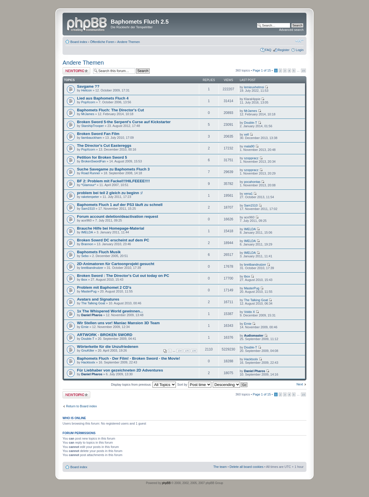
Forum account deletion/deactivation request (117, 216)
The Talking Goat (93, 303)
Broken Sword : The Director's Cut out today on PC (123, 275)
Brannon (87, 244)
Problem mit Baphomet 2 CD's (104, 287)
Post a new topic (76, 70)
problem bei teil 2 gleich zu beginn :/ (109, 193)
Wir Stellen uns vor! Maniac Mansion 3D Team (118, 323)
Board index (78, 42)
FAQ (268, 50)
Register (283, 50)
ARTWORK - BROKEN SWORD (104, 335)
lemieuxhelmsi (254, 87)
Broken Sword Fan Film (98, 134)
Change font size (299, 40)
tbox (84, 279)
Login (300, 50)
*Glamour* (88, 185)
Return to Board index (81, 406)
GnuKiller (87, 350)
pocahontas (252, 181)
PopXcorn (88, 102)
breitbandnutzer (92, 267)
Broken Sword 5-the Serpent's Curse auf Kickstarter (124, 122)
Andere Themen (128, 42)
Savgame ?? (88, 86)
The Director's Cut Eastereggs (104, 145)
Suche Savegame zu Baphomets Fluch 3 (113, 169)
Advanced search (291, 29)
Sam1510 (88, 208)
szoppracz (251, 158)
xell (246, 134)
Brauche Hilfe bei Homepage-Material (110, 228)
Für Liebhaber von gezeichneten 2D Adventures (120, 370)
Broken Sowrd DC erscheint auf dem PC (113, 240)
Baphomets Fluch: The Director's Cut (110, 110)
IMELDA (87, 232)
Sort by (194, 384)
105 (186, 350)
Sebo (85, 256)
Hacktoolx (88, 362)
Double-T (250, 122)
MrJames (87, 114)
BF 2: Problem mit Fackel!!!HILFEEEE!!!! (113, 181)
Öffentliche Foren (102, 42)
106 (194, 350)
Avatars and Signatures (98, 299)
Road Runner (90, 173)
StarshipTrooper (92, 125)
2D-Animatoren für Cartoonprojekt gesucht (115, 264)
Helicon (86, 90)
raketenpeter (90, 196)
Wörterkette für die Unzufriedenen (107, 346)
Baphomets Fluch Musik (99, 252)
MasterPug (89, 291)
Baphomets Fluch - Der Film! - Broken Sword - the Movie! (128, 358)
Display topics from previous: (143, 384)
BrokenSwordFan (93, 161)
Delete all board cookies (246, 466)
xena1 (248, 193)
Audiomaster (253, 335)
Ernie (85, 327)
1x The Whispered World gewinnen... (110, 311)
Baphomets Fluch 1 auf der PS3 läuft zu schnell (120, 204)
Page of (262, 70)
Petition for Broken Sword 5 (102, 157)
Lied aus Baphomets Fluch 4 (103, 98)
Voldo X (249, 312)
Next (299, 384)
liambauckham (91, 137)
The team (220, 466)
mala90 (249, 146)
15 (303, 70)
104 (179, 350)
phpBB (166, 483)
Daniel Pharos (91, 315)
